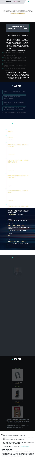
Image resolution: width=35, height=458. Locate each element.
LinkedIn (19, 455)
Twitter (15, 455)
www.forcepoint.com (10, 455)
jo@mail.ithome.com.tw (25, 445)
